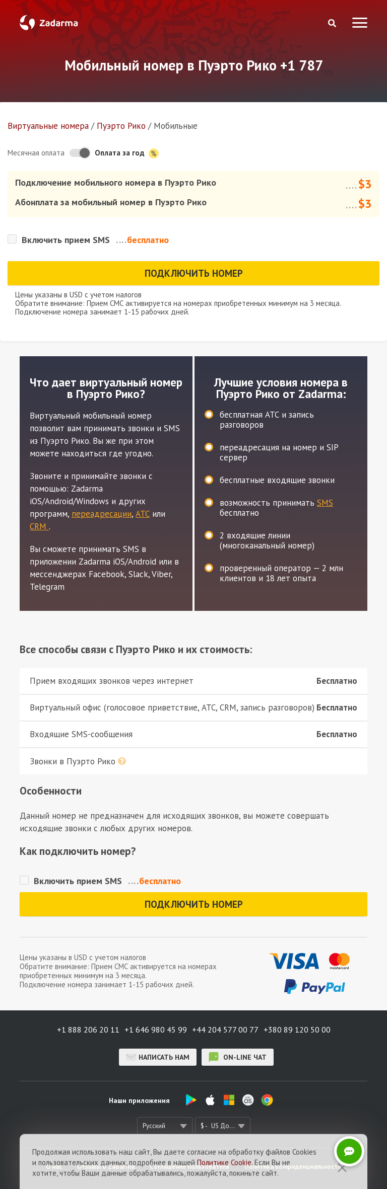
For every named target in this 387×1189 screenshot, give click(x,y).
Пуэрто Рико (121, 125)
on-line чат (238, 1057)
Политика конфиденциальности (292, 1166)
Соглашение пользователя (189, 1166)
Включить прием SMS (66, 240)
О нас (54, 1166)
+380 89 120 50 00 (297, 1029)
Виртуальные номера (48, 125)
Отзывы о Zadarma (106, 1166)
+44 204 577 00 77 (225, 1029)
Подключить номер (194, 273)
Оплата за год (127, 153)
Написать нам (157, 1057)
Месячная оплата (36, 152)
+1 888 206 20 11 (88, 1029)
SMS (325, 502)
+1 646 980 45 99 (155, 1029)
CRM (39, 526)
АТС (143, 513)
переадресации (102, 513)
